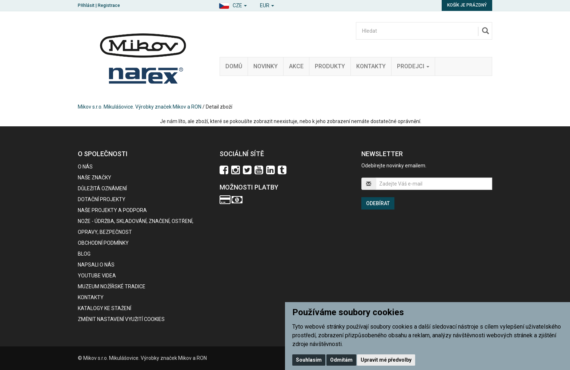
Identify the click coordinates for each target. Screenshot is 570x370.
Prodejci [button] (413, 66)
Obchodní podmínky (103, 243)
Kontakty (371, 66)
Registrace (109, 5)
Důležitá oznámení (102, 188)
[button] (232, 4)
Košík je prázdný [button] (467, 5)
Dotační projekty (101, 199)
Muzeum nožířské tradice (111, 286)
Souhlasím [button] (309, 360)
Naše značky (94, 177)
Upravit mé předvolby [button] (386, 360)
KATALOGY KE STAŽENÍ (104, 308)
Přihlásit (86, 5)
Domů (233, 66)
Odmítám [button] (341, 360)
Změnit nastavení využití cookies (121, 319)
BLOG (84, 254)
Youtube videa (97, 275)
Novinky (265, 66)
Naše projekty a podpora (112, 210)
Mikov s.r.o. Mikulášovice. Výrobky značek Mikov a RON (139, 107)
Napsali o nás (96, 265)
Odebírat (378, 203)
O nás (85, 167)
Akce (296, 66)
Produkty (330, 66)
